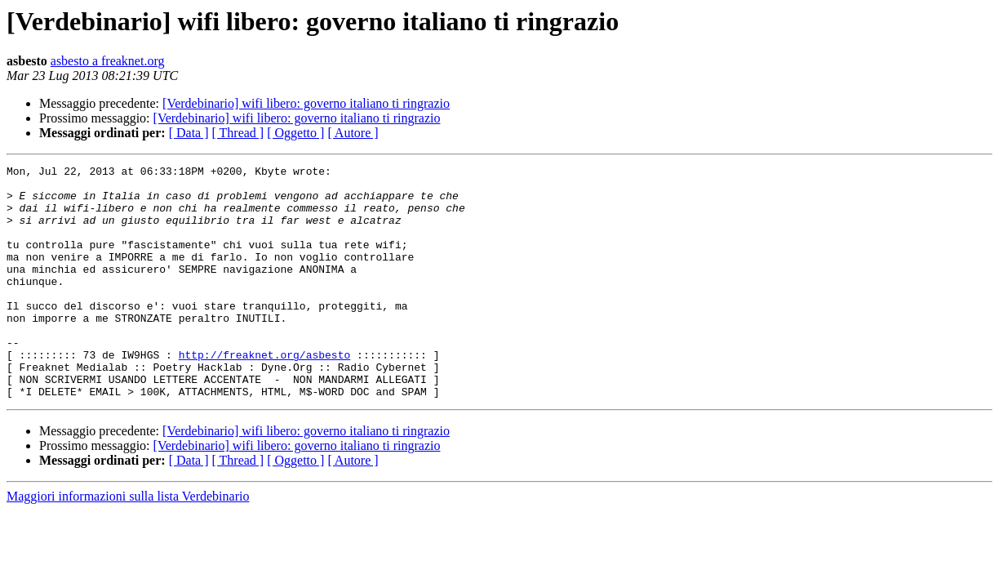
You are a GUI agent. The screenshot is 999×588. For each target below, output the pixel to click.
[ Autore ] (352, 133)
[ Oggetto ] (295, 133)
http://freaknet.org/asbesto (265, 393)
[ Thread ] (238, 133)
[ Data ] (189, 133)
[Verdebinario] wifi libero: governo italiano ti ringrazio (306, 103)
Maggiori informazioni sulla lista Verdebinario (128, 543)
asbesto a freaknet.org (108, 61)
